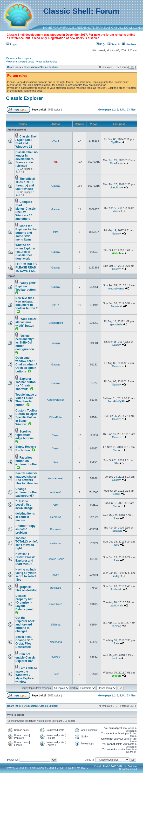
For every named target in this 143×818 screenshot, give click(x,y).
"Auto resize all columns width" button (25, 322)
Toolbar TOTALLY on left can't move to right (26, 543)
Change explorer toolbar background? (26, 492)
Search (114, 44)
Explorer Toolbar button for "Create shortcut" (25, 384)
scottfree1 (55, 492)
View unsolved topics (18, 58)
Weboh (116, 253)
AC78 (55, 140)
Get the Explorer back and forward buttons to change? (24, 624)
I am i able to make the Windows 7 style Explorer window (26, 675)
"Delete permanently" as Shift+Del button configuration (24, 342)
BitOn (55, 304)
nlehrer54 (55, 517)
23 (128, 109)
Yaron (55, 435)
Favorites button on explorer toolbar (26, 461)
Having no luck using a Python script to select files (25, 574)
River (56, 674)
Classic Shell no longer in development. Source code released (26, 159)
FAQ (100, 44)
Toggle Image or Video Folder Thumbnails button (26, 400)
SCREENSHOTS (84, 27)
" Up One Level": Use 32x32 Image (24, 505)
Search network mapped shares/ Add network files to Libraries (26, 478)
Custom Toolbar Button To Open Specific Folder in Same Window (26, 417)
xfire (55, 231)
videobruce (116, 187)
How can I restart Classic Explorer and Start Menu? (25, 559)
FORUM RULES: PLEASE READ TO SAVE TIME (26, 267)
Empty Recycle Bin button (25, 448)
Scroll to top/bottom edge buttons (24, 435)
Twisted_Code (55, 558)
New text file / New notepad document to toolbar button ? (26, 303)
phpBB (22, 767)
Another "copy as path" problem (25, 529)
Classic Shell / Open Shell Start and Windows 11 (26, 141)
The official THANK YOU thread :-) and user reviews (25, 184)
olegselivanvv (116, 288)
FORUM (58, 27)
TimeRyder (116, 163)
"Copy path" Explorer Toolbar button (25, 286)
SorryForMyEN (116, 401)
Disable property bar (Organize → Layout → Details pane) (24, 602)
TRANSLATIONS (106, 27)
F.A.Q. (68, 27)
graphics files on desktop (26, 588)
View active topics (46, 61)
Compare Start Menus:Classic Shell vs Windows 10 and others (25, 210)
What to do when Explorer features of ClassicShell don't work (25, 251)
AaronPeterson (55, 399)
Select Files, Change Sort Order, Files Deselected (24, 642)
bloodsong (56, 641)
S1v (56, 461)
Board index (14, 67)
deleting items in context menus (25, 517)
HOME (47, 27)
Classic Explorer (48, 67)
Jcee (116, 518)
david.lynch (55, 604)
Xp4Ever (116, 142)
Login (12, 44)
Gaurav (55, 185)
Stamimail (116, 306)
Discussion (30, 67)
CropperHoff (55, 322)
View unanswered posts (20, 61)
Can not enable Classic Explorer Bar (25, 658)
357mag (56, 624)
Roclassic (55, 529)
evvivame (55, 543)
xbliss (116, 211)
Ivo (56, 161)
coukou (55, 656)
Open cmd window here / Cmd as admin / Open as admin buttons (26, 364)
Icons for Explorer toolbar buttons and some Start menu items (26, 232)
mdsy (56, 574)
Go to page (104, 109)
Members (129, 44)
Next (133, 109)
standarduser (55, 478)
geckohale (116, 324)
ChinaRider (55, 417)
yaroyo (56, 343)
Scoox (116, 493)
